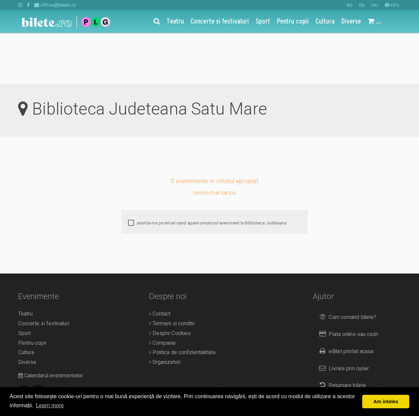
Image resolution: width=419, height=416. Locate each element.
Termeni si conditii (172, 273)
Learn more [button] (50, 405)
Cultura (26, 302)
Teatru (25, 263)
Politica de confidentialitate (182, 302)
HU (375, 5)
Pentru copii (32, 292)
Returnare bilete (341, 334)
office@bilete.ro (55, 5)
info (392, 5)
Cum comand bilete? (346, 266)
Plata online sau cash (347, 283)
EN (362, 5)
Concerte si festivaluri (43, 273)
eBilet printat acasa (344, 300)
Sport (24, 283)
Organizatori (164, 311)
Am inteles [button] (385, 401)
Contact (160, 263)
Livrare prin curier (342, 318)
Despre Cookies (170, 283)
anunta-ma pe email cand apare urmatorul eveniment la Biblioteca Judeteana (207, 172)
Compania (162, 292)
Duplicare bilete (340, 351)
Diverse (27, 311)
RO (349, 5)
